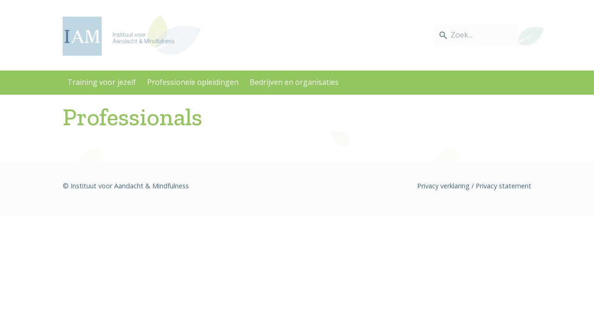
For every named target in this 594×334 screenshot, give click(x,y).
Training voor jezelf (101, 82)
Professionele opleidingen (193, 82)
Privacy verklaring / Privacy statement (474, 185)
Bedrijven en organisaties (294, 82)
